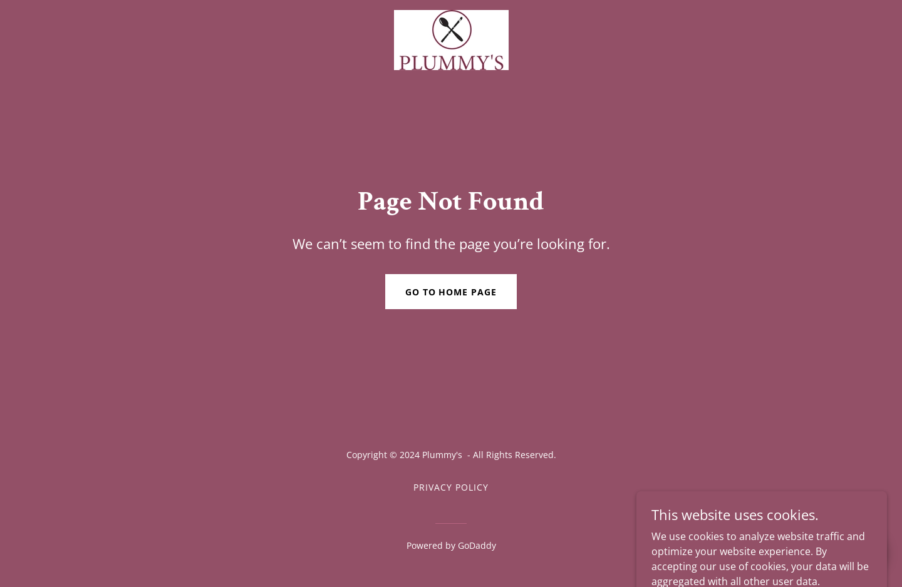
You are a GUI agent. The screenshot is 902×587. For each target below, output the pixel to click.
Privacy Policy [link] (451, 487)
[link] (450, 39)
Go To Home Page (451, 292)
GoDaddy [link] (477, 545)
